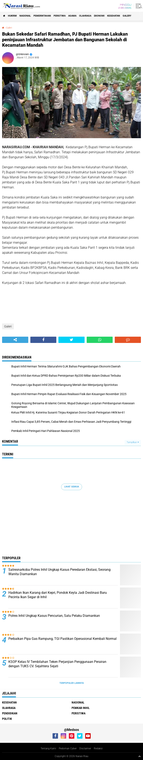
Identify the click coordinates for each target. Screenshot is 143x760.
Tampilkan (133, 442)
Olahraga (85, 15)
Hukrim (12, 15)
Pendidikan (9, 713)
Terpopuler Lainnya (71, 683)
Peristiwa (60, 15)
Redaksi (98, 748)
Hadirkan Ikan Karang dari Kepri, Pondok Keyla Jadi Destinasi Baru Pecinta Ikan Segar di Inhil (57, 595)
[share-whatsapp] (100, 340)
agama (72, 15)
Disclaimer (85, 748)
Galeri (9, 27)
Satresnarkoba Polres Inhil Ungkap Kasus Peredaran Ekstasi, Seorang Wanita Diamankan (59, 572)
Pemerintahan (42, 15)
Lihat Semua (71, 486)
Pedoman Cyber (68, 748)
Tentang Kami (48, 748)
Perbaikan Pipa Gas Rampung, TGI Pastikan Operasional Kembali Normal (62, 639)
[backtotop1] (139, 756)
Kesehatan (113, 15)
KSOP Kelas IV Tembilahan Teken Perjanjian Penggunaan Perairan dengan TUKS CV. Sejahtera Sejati (57, 664)
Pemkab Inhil (81, 708)
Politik (7, 718)
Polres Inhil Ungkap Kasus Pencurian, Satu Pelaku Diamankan (54, 616)
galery (127, 15)
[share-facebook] (43, 340)
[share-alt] (15, 340)
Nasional (25, 15)
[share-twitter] (71, 340)
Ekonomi (99, 15)
